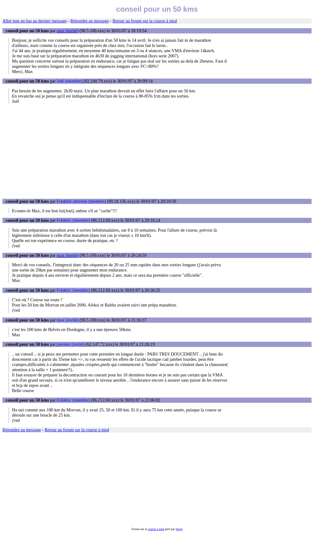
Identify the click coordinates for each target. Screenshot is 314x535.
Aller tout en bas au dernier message (34, 20)
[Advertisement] (157, 151)
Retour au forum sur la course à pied (145, 20)
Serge (179, 529)
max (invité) (67, 30)
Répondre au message (89, 20)
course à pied (156, 529)
